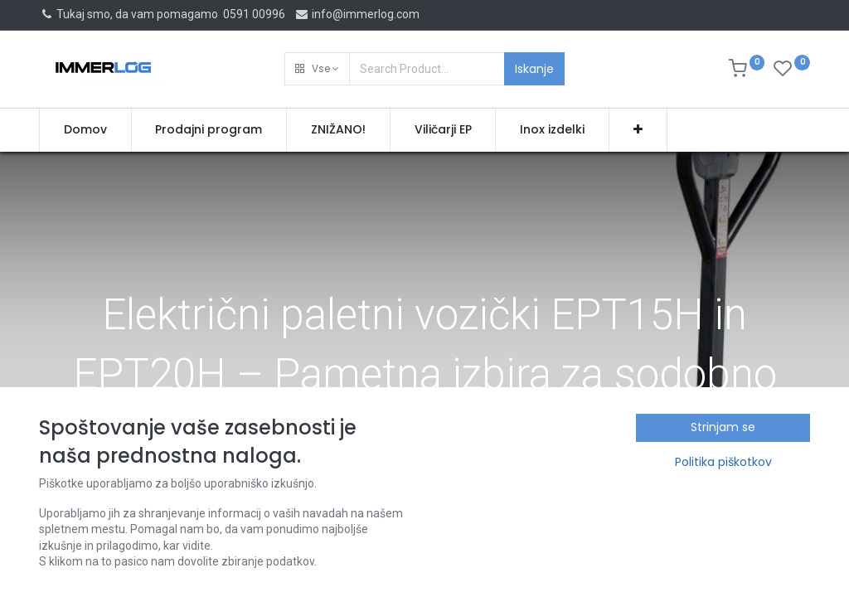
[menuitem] (85, 130)
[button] (317, 68)
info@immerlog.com (357, 14)
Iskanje (534, 69)
